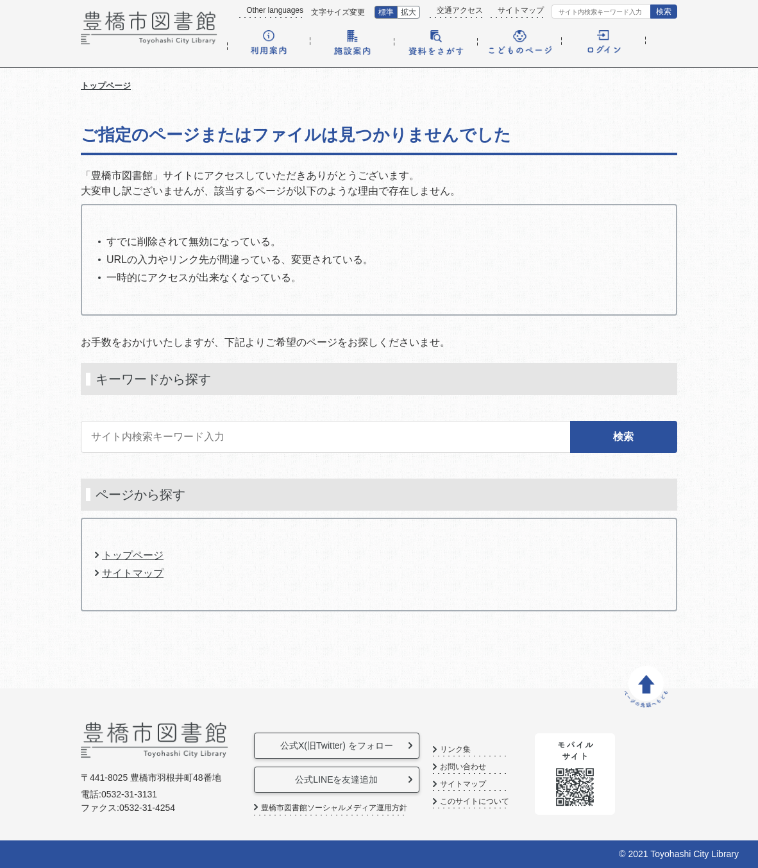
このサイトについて (518, 801)
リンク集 (499, 749)
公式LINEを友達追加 (352, 779)
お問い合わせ (507, 767)
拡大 (408, 12)
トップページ (106, 85)
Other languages (274, 10)
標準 (386, 12)
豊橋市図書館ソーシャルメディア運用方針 (334, 807)
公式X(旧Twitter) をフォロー (352, 745)
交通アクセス (460, 10)
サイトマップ (521, 10)
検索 (663, 11)
